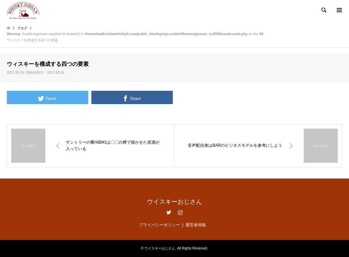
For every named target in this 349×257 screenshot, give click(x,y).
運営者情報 (195, 225)
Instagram (180, 212)
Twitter (168, 212)
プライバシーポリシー (159, 225)
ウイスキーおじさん (174, 201)
